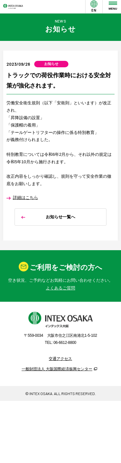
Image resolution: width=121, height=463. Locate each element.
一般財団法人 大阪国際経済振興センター (57, 407)
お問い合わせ (60, 309)
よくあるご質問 (60, 326)
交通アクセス (60, 397)
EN (93, 13)
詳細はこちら (25, 208)
